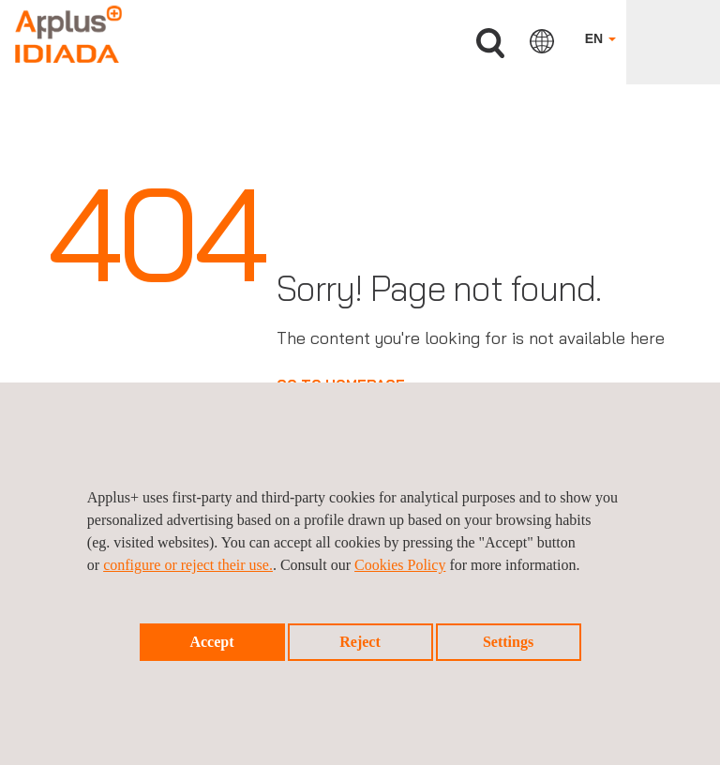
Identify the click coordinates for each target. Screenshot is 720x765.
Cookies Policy (399, 565)
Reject (360, 642)
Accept (211, 642)
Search (490, 43)
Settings (508, 642)
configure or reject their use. (188, 565)
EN (600, 38)
